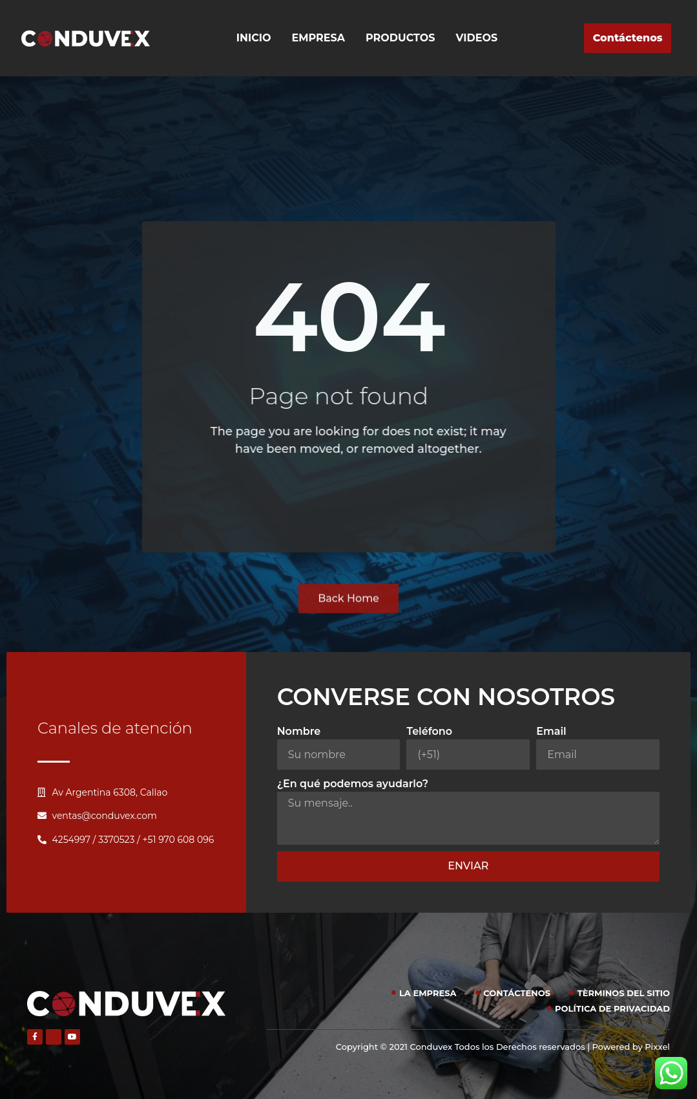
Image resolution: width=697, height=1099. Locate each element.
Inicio (253, 38)
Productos (400, 38)
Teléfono (429, 731)
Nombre (299, 731)
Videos (477, 38)
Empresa (319, 38)
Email (551, 731)
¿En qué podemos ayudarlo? (352, 784)
